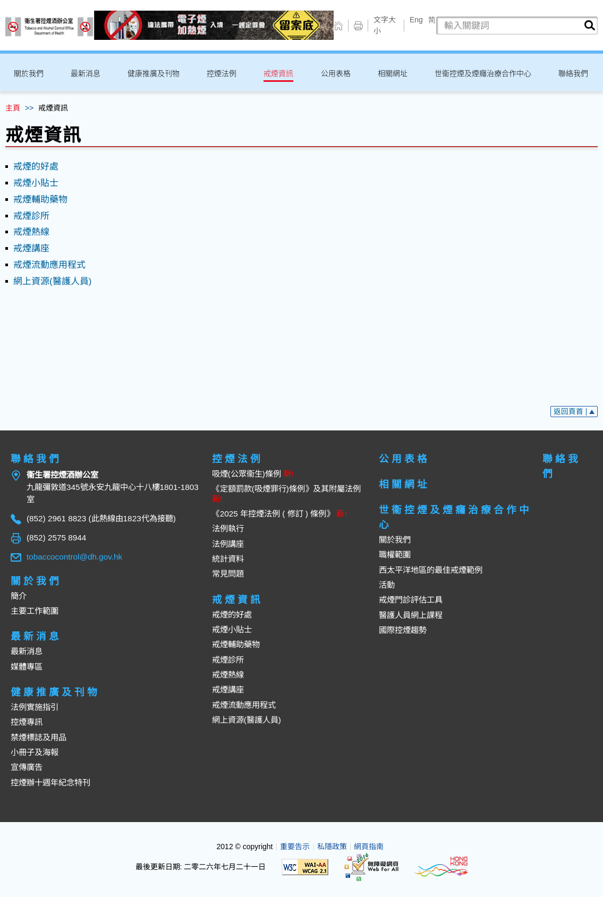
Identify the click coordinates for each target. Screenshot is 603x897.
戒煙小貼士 (35, 183)
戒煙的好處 (35, 167)
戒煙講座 (31, 248)
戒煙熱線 (31, 232)
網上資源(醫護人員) (52, 281)
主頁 (12, 108)
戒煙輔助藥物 (40, 199)
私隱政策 (332, 846)
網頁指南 (369, 846)
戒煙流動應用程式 (49, 265)
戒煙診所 (31, 216)
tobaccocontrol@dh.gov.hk (74, 556)
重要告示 (295, 846)
